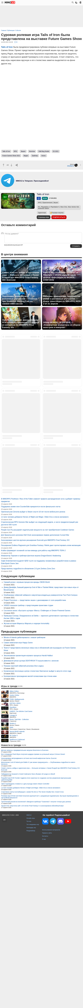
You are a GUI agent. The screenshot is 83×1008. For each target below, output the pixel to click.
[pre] (19, 245)
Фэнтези (32, 151)
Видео (26, 156)
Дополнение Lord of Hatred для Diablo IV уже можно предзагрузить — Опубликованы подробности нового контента (38, 923)
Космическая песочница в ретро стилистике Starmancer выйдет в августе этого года (37, 831)
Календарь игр (31, 988)
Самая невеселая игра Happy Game (18, 803)
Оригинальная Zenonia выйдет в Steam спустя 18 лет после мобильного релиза (33, 672)
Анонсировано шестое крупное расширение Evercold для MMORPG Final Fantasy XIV (35, 700)
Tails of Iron (7, 47)
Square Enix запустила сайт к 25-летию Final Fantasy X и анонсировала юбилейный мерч (32, 966)
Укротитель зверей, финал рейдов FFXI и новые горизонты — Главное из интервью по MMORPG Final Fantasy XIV (20, 324)
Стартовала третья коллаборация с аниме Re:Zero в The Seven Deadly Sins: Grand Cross (32, 952)
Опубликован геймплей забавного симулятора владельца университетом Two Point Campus (40, 755)
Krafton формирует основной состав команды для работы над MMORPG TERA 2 (33, 711)
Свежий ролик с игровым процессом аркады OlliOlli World (27, 742)
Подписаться (59, 217)
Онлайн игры (30, 978)
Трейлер (35, 156)
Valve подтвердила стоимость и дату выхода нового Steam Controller (25, 944)
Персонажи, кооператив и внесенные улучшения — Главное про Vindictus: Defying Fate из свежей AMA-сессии (19, 300)
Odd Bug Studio (43, 151)
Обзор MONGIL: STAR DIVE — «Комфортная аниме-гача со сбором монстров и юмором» (61, 325)
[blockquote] (13, 245)
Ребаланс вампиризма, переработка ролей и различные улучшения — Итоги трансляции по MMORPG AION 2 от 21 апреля (62, 300)
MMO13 (28, 975)
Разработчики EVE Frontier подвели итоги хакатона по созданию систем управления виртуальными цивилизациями (36, 939)
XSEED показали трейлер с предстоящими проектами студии (28, 766)
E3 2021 (55, 151)
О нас (44, 999)
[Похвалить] (3, 165)
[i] (6, 245)
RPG (15, 151)
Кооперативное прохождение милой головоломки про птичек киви (30, 836)
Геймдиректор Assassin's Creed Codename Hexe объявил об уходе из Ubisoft (28, 934)
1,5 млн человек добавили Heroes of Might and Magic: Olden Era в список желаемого (35, 677)
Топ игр (28, 981)
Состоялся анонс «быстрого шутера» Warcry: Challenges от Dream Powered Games (37, 771)
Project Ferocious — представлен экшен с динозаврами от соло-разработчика (35, 760)
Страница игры (43, 217)
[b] (5, 245)
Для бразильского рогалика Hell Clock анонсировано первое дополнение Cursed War (35, 695)
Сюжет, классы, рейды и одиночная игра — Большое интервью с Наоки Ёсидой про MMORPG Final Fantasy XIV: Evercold (20, 276)
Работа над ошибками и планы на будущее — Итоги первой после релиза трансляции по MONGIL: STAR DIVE (60, 276)
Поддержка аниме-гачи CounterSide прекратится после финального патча (30, 667)
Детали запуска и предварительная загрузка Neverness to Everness (24, 910)
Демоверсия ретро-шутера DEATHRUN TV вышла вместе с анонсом (31, 821)
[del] (8, 245)
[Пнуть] (11, 165)
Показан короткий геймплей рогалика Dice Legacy (24, 826)
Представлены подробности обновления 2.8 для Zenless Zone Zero (28, 729)
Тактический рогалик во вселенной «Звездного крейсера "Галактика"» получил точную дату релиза (36, 962)
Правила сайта (47, 993)
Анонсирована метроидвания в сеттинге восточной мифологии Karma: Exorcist (28, 918)
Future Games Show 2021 (11, 156)
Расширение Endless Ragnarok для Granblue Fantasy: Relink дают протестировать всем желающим (41, 706)
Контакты (45, 996)
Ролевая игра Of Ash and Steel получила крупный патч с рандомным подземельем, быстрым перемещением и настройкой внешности (40, 957)
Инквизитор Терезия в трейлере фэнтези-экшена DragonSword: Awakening (31, 716)
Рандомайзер (30, 991)
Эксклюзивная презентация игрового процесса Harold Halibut (28, 816)
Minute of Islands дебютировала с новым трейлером (24, 798)
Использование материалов (51, 990)
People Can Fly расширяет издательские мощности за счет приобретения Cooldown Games (37, 690)
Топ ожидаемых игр (32, 985)
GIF (22, 245)
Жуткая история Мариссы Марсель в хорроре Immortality (26, 784)
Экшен (23, 151)
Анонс (43, 156)
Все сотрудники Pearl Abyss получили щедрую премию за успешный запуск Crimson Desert (33, 914)
